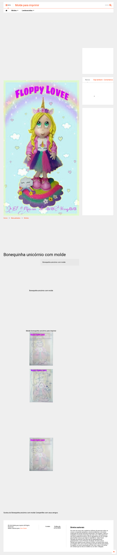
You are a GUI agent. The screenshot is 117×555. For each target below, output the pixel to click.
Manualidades (15, 218)
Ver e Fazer (23, 528)
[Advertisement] (59, 30)
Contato (47, 526)
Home (5, 218)
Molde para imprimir (27, 5)
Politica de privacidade (57, 527)
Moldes (26, 218)
